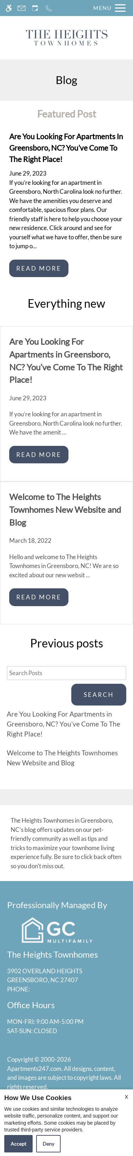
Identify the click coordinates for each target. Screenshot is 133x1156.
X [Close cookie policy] (126, 1097)
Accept (18, 1144)
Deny (48, 1144)
